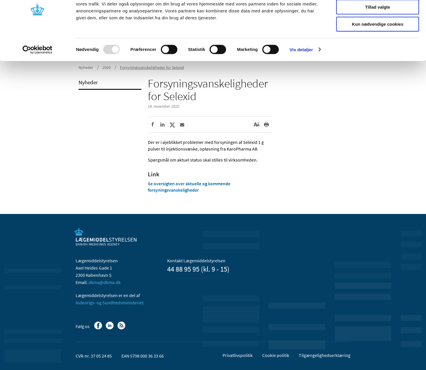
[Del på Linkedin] (162, 124)
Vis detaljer (301, 73)
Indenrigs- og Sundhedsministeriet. (110, 302)
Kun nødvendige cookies (377, 48)
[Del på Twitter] (172, 124)
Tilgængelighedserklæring (324, 355)
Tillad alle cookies (377, 14)
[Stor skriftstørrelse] (256, 124)
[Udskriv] (266, 124)
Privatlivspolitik (238, 355)
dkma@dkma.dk (104, 282)
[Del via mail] (182, 124)
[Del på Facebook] (152, 124)
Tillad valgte (377, 31)
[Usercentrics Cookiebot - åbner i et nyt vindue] (37, 73)
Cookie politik (275, 355)
